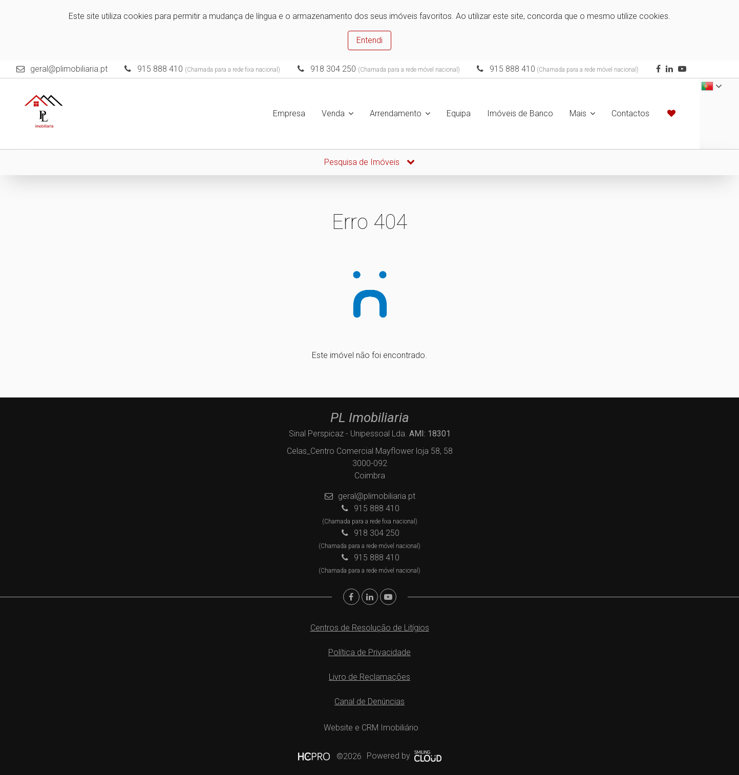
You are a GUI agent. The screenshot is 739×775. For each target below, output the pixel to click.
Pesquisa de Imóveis (369, 162)
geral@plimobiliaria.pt (69, 69)
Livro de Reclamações (369, 677)
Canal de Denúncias (369, 701)
